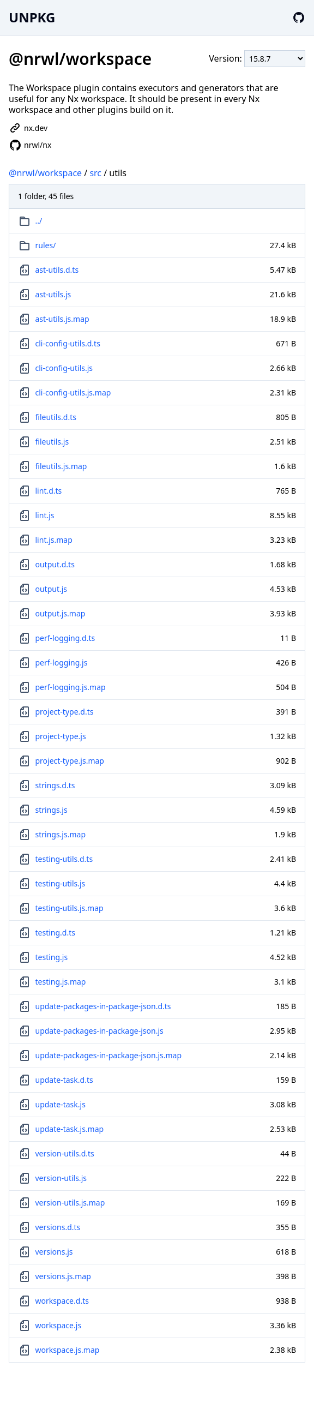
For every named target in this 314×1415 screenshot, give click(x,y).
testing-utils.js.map (69, 908)
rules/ (45, 245)
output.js (51, 589)
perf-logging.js (61, 662)
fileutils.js (52, 441)
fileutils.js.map (61, 466)
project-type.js (60, 736)
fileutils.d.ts (55, 417)
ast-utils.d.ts (57, 270)
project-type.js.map (69, 761)
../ (39, 220)
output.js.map (60, 613)
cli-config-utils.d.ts (67, 343)
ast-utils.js (53, 294)
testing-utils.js (60, 883)
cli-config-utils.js (64, 368)
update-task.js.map (69, 1129)
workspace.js (58, 1325)
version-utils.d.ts (64, 1153)
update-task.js (60, 1104)
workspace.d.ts (62, 1301)
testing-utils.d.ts (64, 859)
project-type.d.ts (64, 711)
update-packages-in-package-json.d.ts (103, 1006)
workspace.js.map (67, 1350)
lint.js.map (54, 540)
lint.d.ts (48, 490)
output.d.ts (55, 564)
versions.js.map (63, 1276)
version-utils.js (61, 1178)
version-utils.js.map (70, 1202)
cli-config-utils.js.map (73, 392)
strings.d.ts (55, 785)
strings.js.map (60, 834)
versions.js (54, 1251)
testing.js (51, 957)
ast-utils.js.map (62, 319)
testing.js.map (60, 981)
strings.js (51, 810)
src (95, 173)
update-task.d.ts (64, 1080)
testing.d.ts (55, 932)
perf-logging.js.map (70, 687)
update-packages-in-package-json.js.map (108, 1055)
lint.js (45, 515)
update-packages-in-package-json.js (99, 1031)
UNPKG (32, 17)
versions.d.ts (58, 1227)
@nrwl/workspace (45, 173)
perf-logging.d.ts (65, 638)
